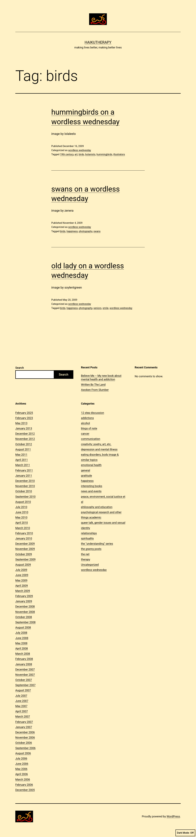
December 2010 (25, 480)
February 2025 (24, 412)
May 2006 (21, 768)
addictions (87, 418)
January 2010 (23, 538)
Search (19, 367)
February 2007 (24, 721)
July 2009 (21, 569)
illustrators (119, 154)
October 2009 (23, 554)
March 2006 (22, 779)
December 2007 (25, 669)
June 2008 (21, 638)
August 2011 (23, 449)
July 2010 (21, 507)
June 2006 (21, 763)
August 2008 (23, 627)
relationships (89, 533)
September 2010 (25, 496)
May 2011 (21, 454)
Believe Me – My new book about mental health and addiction (101, 377)
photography (85, 231)
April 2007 (21, 711)
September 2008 (25, 622)
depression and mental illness (99, 449)
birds (81, 154)
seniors (97, 308)
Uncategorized (90, 564)
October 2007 (23, 679)
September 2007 (25, 685)
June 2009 (21, 575)
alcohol (85, 423)
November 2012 (25, 438)
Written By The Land (93, 384)
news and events (91, 491)
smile (106, 308)
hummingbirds (104, 154)
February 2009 (24, 596)
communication (90, 438)
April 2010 (21, 522)
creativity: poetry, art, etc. (96, 444)
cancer (85, 433)
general (85, 470)
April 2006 (21, 774)
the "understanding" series (97, 543)
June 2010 (21, 512)
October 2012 (23, 444)
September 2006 (25, 748)
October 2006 (23, 742)
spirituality (87, 538)
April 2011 (21, 459)
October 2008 (23, 617)
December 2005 (25, 789)
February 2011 (24, 470)
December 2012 (25, 433)
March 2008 (22, 653)
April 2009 (21, 585)
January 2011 (23, 475)
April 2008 (21, 648)
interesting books (91, 486)
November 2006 (25, 737)
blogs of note (89, 428)
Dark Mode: (185, 833)
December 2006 (25, 732)
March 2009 (22, 590)
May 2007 (21, 706)
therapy (85, 559)
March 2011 (22, 465)
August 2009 (23, 564)
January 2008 (23, 664)
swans (96, 231)
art (76, 154)
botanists (90, 154)
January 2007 (23, 727)
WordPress (173, 816)
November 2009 (25, 548)
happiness (72, 231)
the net (85, 554)
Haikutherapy (98, 42)
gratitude (86, 475)
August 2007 (23, 690)
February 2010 (24, 533)
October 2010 (23, 491)
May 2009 (21, 580)
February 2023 (24, 418)
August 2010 (23, 501)
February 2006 (24, 784)
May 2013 (21, 423)
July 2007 (21, 695)
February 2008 (24, 658)
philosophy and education (96, 507)
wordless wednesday (79, 150)
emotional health (91, 465)
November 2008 (25, 611)
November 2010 (25, 486)
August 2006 (23, 753)
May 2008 (21, 643)
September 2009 (25, 559)
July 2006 (21, 758)
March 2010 (22, 528)
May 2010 (21, 517)
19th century (67, 154)
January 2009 (23, 601)
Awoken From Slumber (95, 389)
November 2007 (25, 674)
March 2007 (22, 716)
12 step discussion (92, 412)
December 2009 (25, 543)
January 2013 (23, 428)
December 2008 (25, 606)
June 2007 (21, 700)
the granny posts (91, 548)
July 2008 (21, 632)
